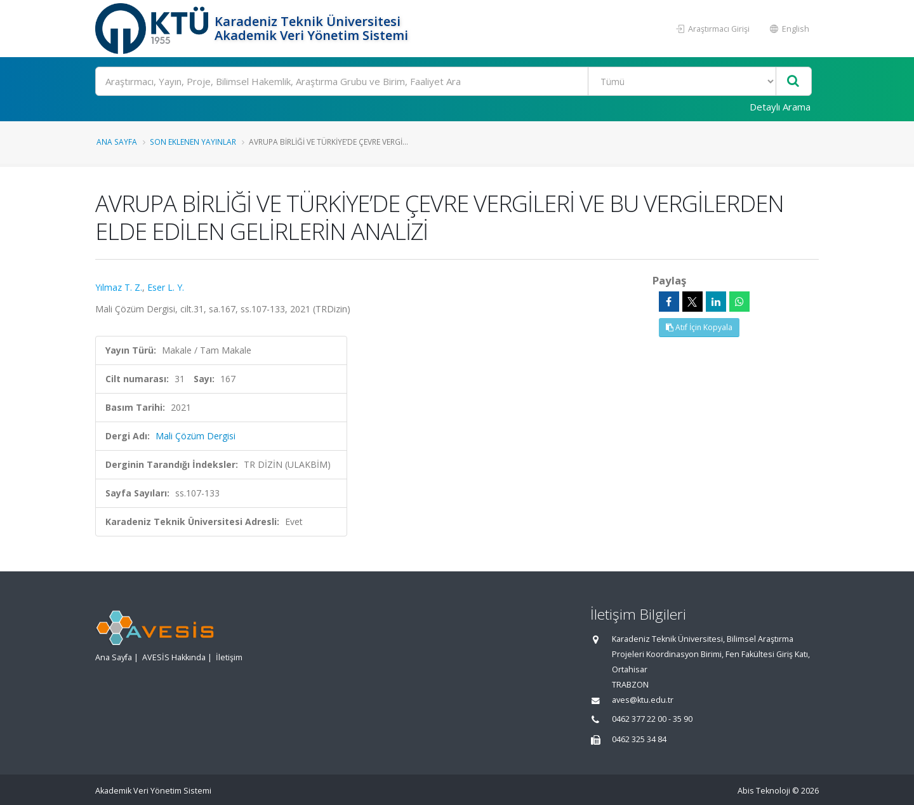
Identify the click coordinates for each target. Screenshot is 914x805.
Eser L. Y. (165, 287)
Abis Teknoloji (764, 790)
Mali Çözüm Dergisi (195, 436)
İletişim (229, 657)
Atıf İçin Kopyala (699, 327)
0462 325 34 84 (639, 739)
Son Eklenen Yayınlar (193, 141)
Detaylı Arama (780, 106)
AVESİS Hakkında (174, 657)
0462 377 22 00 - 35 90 (652, 719)
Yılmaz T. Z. (118, 287)
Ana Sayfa (116, 141)
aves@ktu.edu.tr (642, 700)
